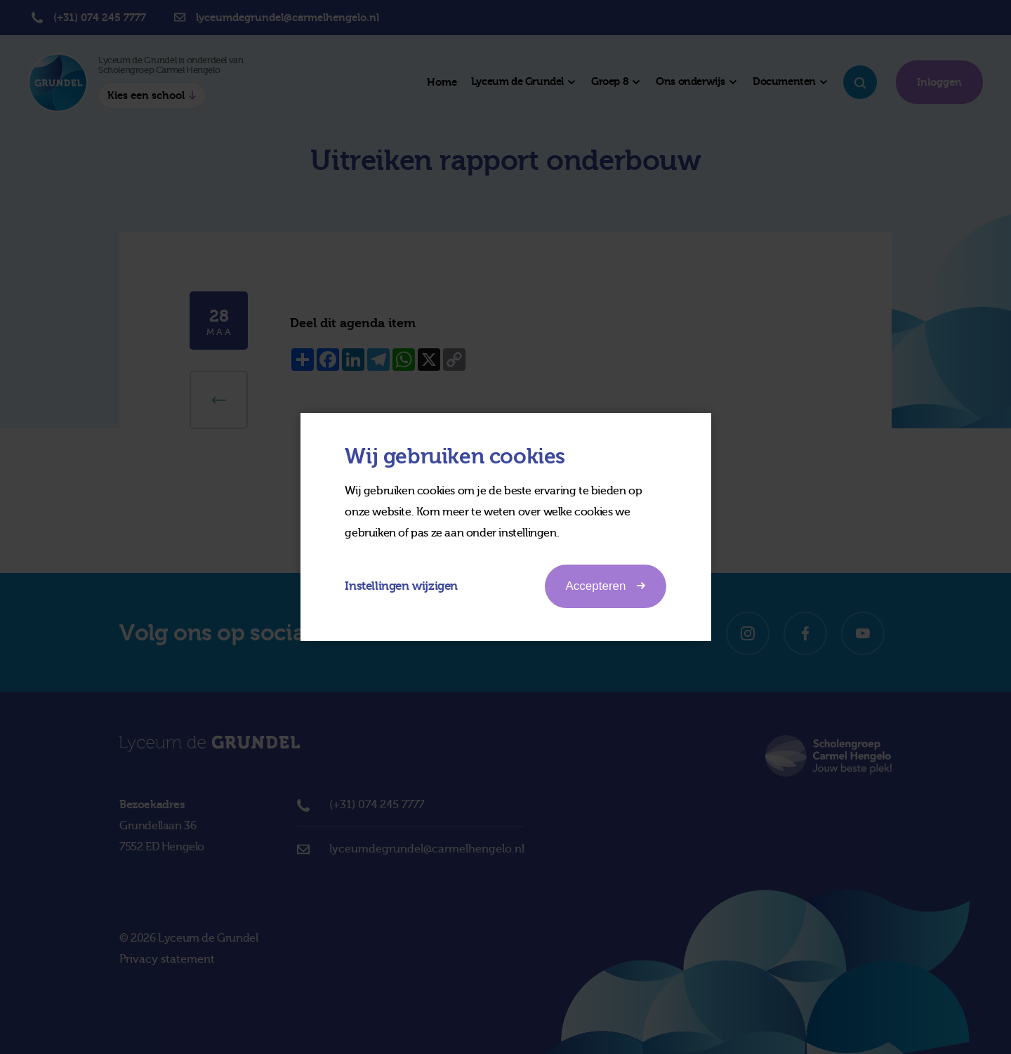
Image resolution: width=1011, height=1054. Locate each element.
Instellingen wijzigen (401, 586)
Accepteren (605, 585)
